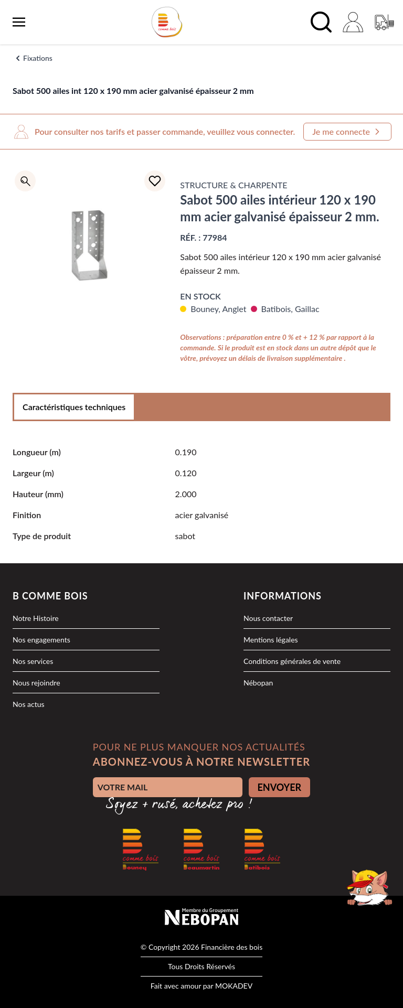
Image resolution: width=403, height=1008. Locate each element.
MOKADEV (233, 985)
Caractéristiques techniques (74, 407)
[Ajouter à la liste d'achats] (154, 180)
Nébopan (258, 682)
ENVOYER (280, 787)
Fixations (37, 57)
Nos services (33, 661)
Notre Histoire (36, 618)
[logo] (167, 22)
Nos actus (29, 704)
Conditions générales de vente (292, 661)
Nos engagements (41, 639)
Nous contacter (268, 618)
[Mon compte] (352, 22)
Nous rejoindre (36, 682)
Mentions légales (270, 639)
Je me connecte (347, 131)
